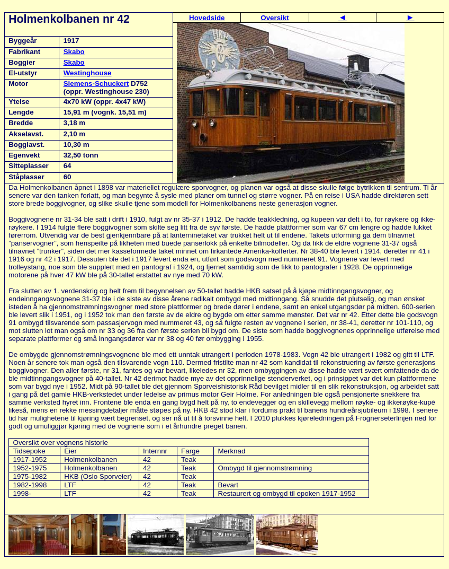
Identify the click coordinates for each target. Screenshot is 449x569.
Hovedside (206, 18)
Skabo (74, 52)
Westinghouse (88, 73)
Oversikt (275, 18)
